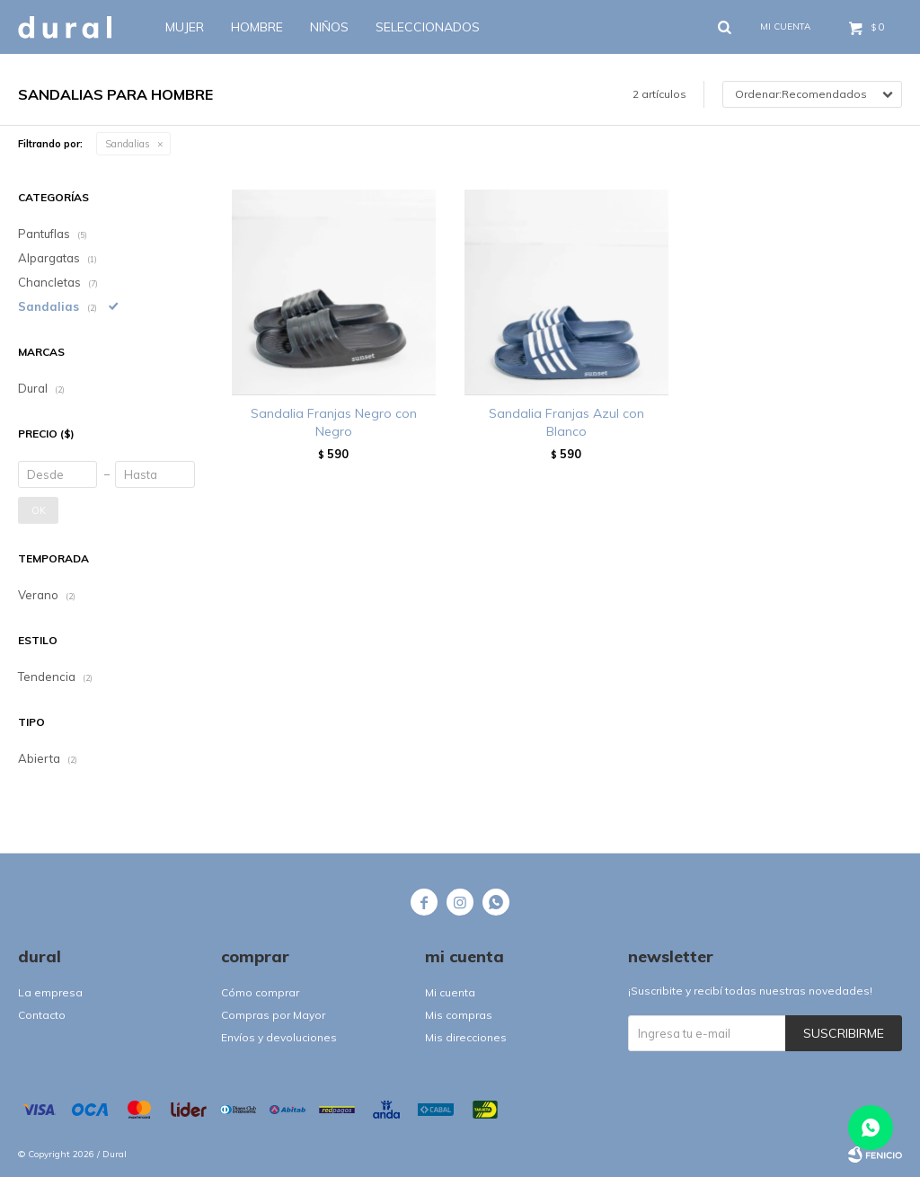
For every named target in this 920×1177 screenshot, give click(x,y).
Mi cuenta (450, 992)
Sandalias (127, 143)
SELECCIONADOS (428, 27)
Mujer (184, 27)
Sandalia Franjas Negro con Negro (334, 422)
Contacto (42, 1015)
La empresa (50, 992)
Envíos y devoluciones (279, 1037)
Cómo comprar (260, 992)
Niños (329, 27)
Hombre (257, 27)
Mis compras (458, 1015)
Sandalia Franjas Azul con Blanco (566, 422)
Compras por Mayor (273, 1015)
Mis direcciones (466, 1037)
